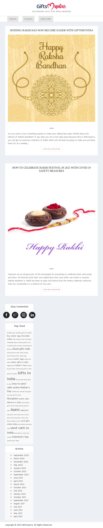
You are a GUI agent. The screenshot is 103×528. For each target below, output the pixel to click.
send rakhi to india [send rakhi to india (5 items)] (18, 431)
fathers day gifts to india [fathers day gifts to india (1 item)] (24, 369)
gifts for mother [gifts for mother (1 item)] (12, 374)
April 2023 (18, 481)
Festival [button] (12, 19)
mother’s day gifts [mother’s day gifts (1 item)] (25, 392)
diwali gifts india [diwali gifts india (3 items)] (21, 349)
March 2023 (19, 484)
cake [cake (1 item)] (14, 339)
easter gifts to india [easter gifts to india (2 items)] (19, 362)
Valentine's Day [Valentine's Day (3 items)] (20, 437)
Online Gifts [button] (46, 19)
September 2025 (21, 455)
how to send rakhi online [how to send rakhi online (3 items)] (16, 386)
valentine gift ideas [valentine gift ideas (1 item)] (13, 441)
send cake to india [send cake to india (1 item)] (23, 415)
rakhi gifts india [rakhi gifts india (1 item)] (12, 415)
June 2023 (18, 478)
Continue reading (52, 149)
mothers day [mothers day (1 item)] (15, 392)
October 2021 (20, 497)
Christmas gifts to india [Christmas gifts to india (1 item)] (14, 346)
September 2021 (21, 501)
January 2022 (20, 494)
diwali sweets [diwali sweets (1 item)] (24, 353)
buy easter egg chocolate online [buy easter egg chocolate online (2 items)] (18, 337)
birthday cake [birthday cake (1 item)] (11, 333)
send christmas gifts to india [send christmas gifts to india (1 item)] (16, 418)
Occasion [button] (28, 19)
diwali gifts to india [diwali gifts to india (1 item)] (13, 353)
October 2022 (20, 488)
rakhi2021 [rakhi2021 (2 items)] (24, 410)
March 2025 (19, 459)
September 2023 (21, 475)
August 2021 (19, 504)
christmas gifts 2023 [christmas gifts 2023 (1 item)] (24, 342)
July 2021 (18, 507)
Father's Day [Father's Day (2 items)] (21, 365)
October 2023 (20, 472)
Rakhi (51, 128)
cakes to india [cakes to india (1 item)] (20, 339)
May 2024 (18, 465)
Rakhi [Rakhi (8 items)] (15, 410)
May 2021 (18, 513)
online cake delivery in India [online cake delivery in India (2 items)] (18, 400)
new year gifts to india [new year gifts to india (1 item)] (14, 395)
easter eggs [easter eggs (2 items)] (18, 359)
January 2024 (20, 468)
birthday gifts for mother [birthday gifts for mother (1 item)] (24, 333)
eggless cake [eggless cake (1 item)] (10, 366)
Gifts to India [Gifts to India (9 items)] (19, 376)
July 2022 (18, 491)
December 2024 (21, 462)
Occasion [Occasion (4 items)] (12, 398)
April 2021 (18, 517)
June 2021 (18, 510)
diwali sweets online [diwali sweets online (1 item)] (13, 356)
